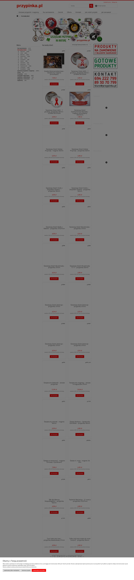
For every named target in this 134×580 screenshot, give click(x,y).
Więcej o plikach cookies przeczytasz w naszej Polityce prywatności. (20, 567)
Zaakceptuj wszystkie (39, 570)
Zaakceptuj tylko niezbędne (11, 570)
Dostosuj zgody (26, 570)
